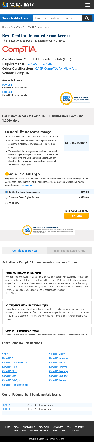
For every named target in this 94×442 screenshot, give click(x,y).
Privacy (65, 430)
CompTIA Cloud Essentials (15, 362)
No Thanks (14, 202)
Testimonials (29, 427)
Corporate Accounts (39, 430)
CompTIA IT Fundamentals (35, 27)
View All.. (70, 68)
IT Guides (14, 430)
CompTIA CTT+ (9, 371)
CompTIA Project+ (58, 367)
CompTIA (15, 27)
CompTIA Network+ (58, 358)
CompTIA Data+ (9, 376)
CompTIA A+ (53, 68)
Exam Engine (44, 427)
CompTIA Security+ (58, 371)
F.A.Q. (69, 427)
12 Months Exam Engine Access (24, 192)
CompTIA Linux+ (57, 353)
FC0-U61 (47, 64)
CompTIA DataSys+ (11, 380)
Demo (7, 427)
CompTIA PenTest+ (58, 362)
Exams (17, 427)
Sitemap (75, 430)
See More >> (26, 185)
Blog (24, 430)
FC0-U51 (32, 64)
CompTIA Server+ (57, 380)
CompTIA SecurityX (58, 376)
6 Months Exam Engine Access (24, 197)
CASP (39, 68)
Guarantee (58, 427)
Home (5, 27)
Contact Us (80, 427)
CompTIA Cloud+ (10, 367)
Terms (55, 430)
